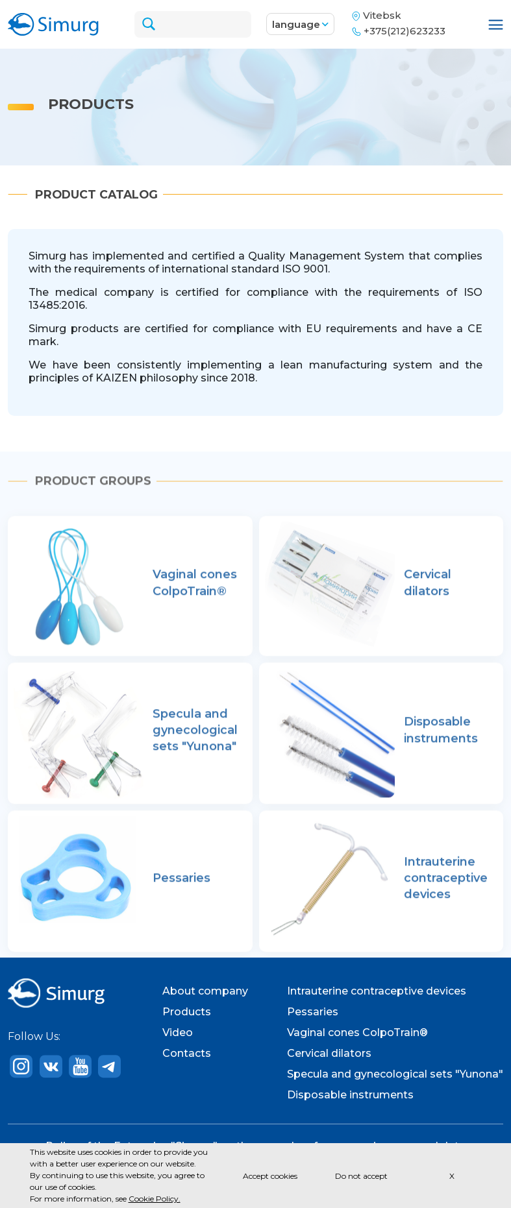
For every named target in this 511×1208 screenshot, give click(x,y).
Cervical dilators (329, 1053)
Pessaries (312, 1012)
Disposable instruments (350, 1095)
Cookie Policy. (155, 1198)
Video (177, 1032)
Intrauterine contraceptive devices (376, 991)
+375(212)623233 (406, 31)
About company (205, 991)
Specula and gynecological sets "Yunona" (395, 1074)
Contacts (186, 1053)
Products (186, 1012)
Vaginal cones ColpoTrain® (357, 1032)
